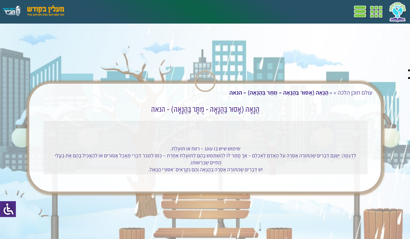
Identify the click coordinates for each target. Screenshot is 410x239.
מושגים (149, 12)
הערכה (128, 12)
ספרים (169, 12)
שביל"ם (188, 12)
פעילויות (107, 12)
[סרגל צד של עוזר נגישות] (8, 209)
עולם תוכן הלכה (347, 92)
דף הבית (247, 12)
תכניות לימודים (217, 12)
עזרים (87, 12)
